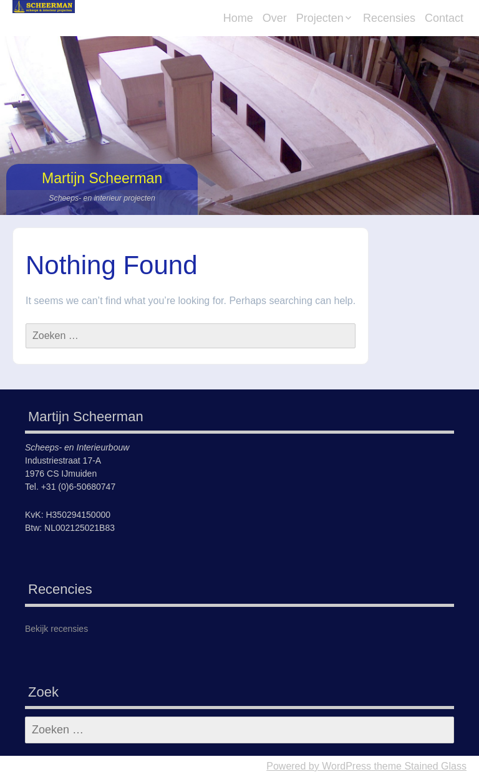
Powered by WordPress (318, 766)
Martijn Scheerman (102, 178)
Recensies (389, 18)
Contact (444, 18)
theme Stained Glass (419, 766)
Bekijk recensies (56, 629)
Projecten (320, 18)
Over (275, 18)
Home (238, 18)
